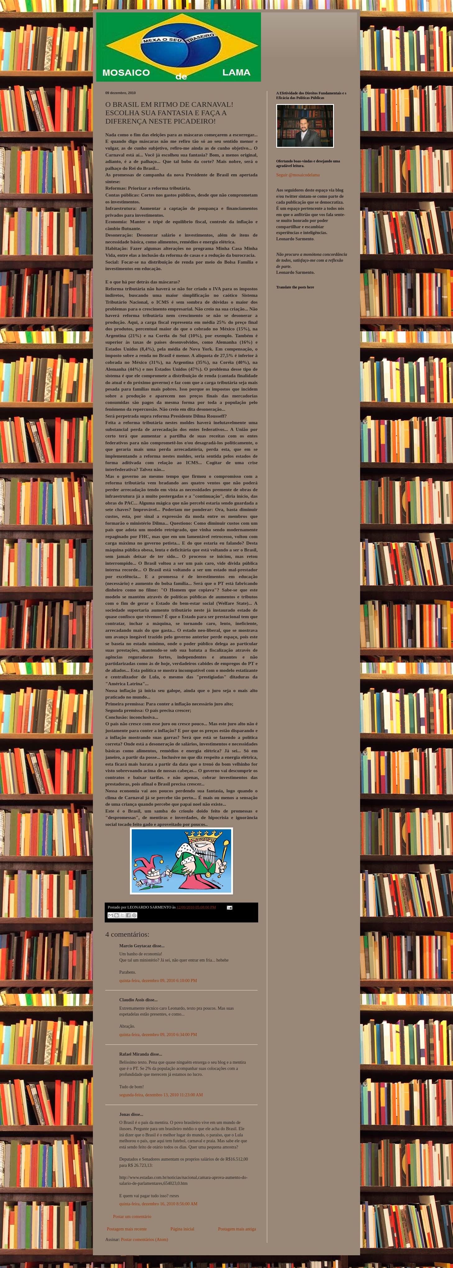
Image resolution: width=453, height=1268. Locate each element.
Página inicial (182, 1229)
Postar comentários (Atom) (144, 1239)
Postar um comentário (132, 1216)
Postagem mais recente (127, 1229)
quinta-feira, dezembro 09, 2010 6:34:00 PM (158, 1034)
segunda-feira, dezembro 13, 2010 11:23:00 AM (161, 1095)
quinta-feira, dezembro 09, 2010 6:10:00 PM (158, 980)
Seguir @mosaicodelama (298, 175)
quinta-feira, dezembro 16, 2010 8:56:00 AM (158, 1204)
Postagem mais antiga (237, 1229)
